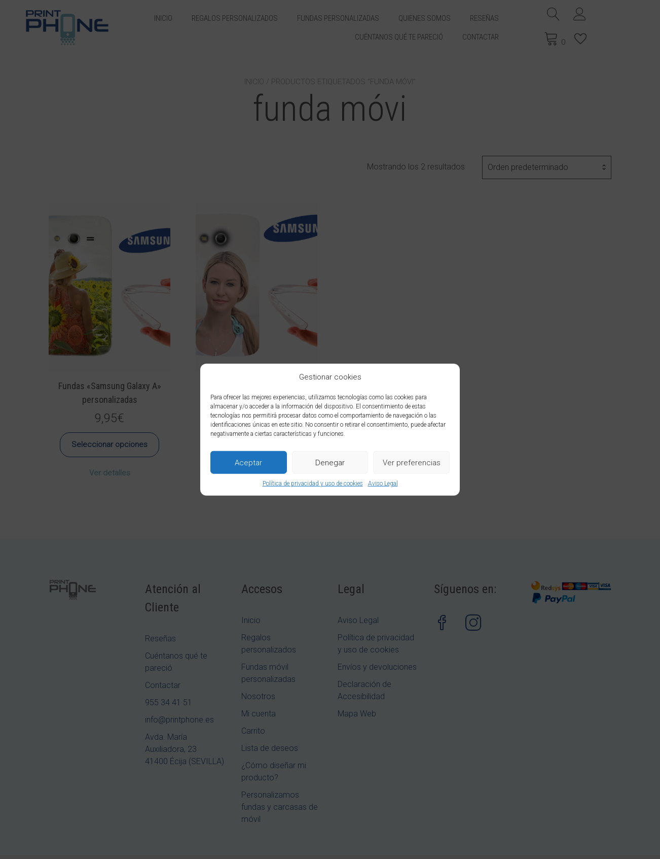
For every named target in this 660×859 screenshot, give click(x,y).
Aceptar (248, 462)
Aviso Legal (383, 483)
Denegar (330, 462)
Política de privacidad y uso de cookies (313, 483)
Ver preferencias (412, 462)
